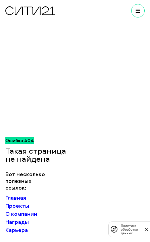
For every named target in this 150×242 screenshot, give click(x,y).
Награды (17, 222)
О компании (21, 213)
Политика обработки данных (129, 229)
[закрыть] (146, 229)
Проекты (17, 205)
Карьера (16, 230)
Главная (15, 197)
